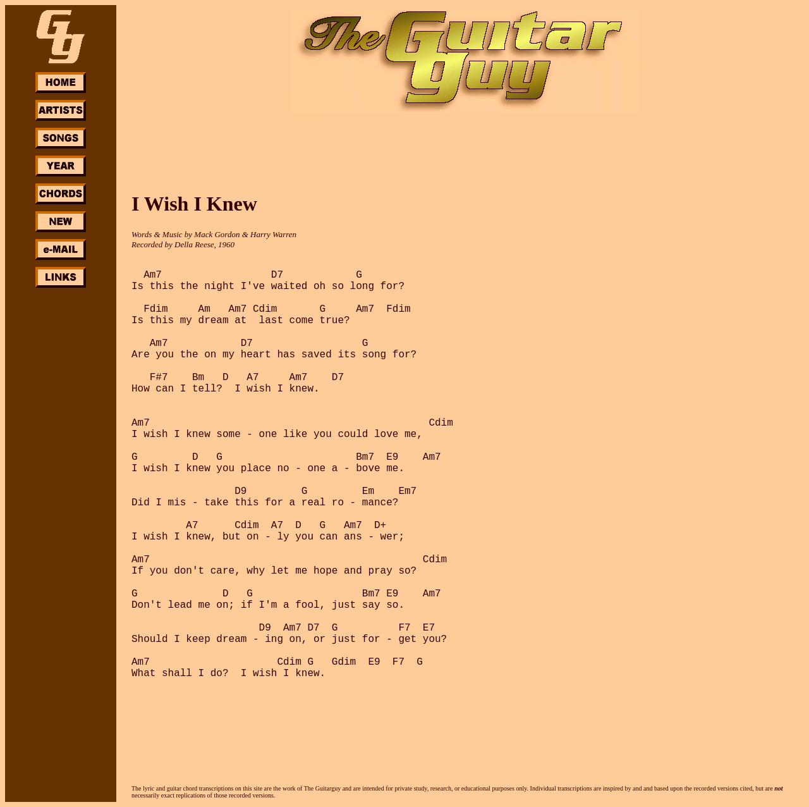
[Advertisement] (60, 479)
